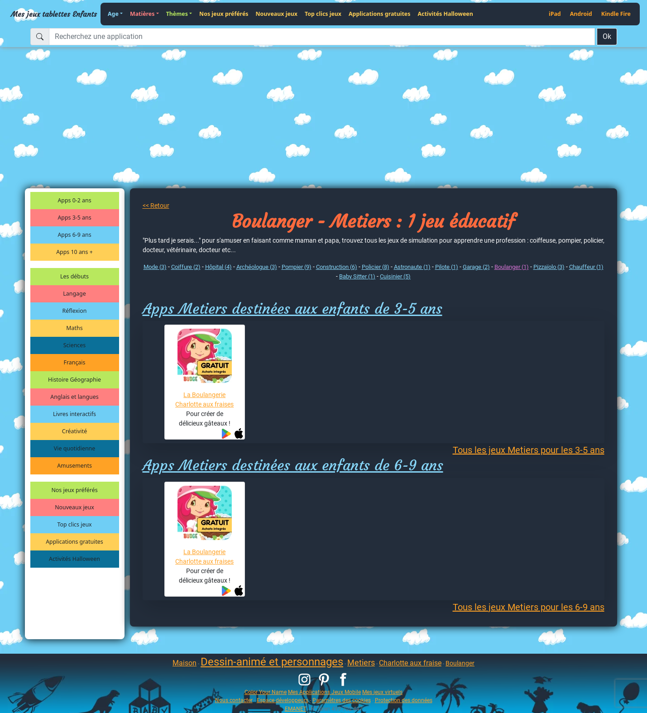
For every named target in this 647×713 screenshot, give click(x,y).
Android (581, 14)
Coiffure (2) (186, 266)
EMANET (296, 708)
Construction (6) (336, 266)
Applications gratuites (379, 14)
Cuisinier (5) (395, 276)
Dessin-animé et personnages (272, 662)
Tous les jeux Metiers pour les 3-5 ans (528, 450)
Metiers (361, 662)
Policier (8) (375, 266)
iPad (555, 14)
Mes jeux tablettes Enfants (54, 14)
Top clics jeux (323, 14)
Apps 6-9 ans (74, 235)
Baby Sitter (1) (357, 276)
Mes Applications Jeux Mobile (324, 692)
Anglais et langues (74, 397)
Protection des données (403, 700)
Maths (74, 328)
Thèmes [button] (177, 14)
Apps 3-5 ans (74, 217)
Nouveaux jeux (277, 14)
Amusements (74, 465)
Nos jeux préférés (223, 14)
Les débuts (74, 276)
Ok (607, 36)
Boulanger (460, 663)
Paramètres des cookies (341, 700)
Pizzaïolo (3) (549, 266)
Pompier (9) (297, 266)
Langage (74, 293)
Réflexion (74, 311)
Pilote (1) (446, 266)
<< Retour (156, 205)
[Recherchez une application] (322, 36)
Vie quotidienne (74, 448)
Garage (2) (476, 266)
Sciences (74, 345)
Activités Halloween (445, 14)
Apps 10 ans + (74, 252)
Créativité (74, 431)
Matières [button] (142, 14)
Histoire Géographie (74, 379)
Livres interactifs (74, 414)
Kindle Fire (616, 14)
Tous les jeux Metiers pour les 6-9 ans (528, 607)
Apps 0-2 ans (74, 200)
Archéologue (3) (256, 266)
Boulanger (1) (511, 266)
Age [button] (113, 14)
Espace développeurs (282, 700)
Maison (184, 663)
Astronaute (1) (412, 266)
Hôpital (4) (218, 266)
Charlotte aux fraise (410, 663)
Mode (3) (155, 266)
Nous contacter (234, 700)
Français (75, 362)
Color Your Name (265, 692)
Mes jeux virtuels (382, 692)
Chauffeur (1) (586, 266)
